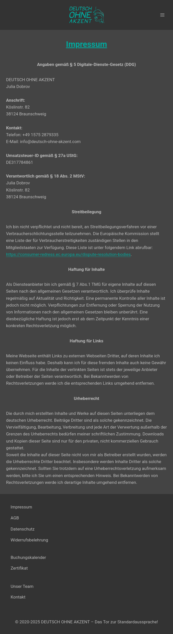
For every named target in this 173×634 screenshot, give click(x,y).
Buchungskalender (28, 557)
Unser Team (22, 586)
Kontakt (18, 597)
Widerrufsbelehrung (29, 539)
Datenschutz (23, 529)
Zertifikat (19, 568)
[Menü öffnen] (162, 15)
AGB (15, 517)
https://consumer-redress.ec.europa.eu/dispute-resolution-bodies (68, 254)
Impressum (21, 506)
